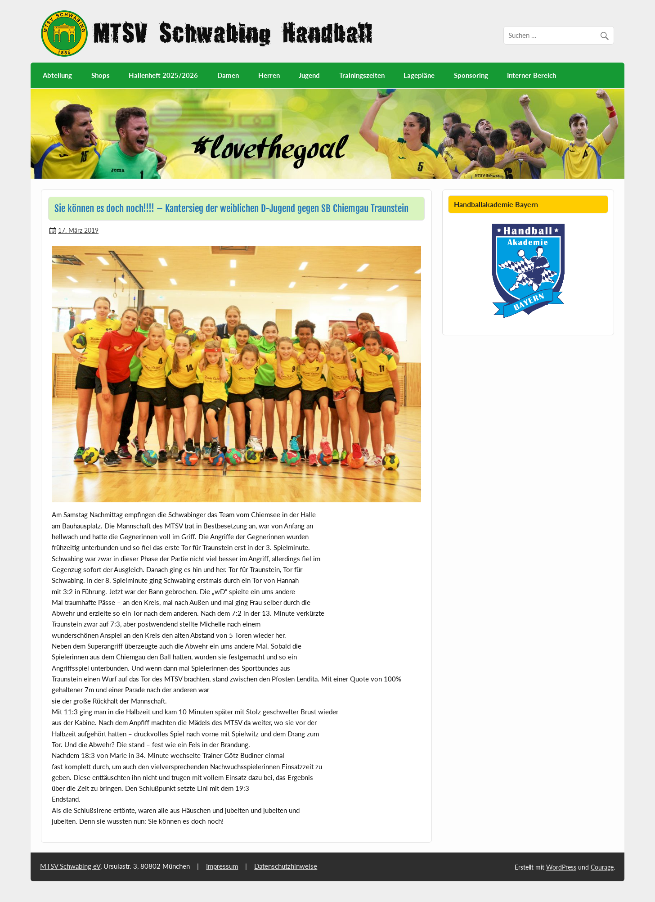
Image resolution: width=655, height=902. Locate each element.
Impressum (222, 866)
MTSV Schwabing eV (70, 866)
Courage (602, 867)
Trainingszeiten (362, 75)
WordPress (561, 867)
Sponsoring (471, 75)
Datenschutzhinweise (285, 866)
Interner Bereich (531, 75)
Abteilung (57, 75)
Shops (100, 75)
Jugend (309, 75)
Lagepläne (419, 75)
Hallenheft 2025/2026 (163, 75)
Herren (269, 75)
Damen (228, 75)
